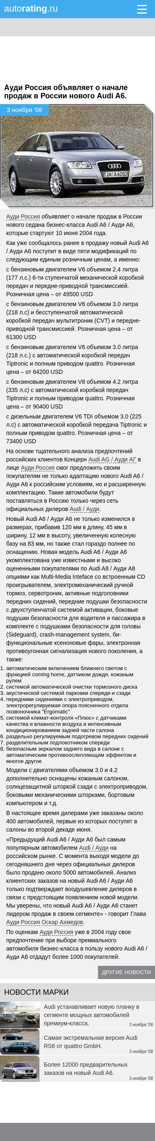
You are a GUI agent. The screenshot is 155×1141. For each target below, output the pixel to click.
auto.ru (31, 8)
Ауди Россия (23, 216)
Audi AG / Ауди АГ (112, 459)
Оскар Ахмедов (62, 922)
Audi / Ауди (84, 509)
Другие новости (126, 972)
